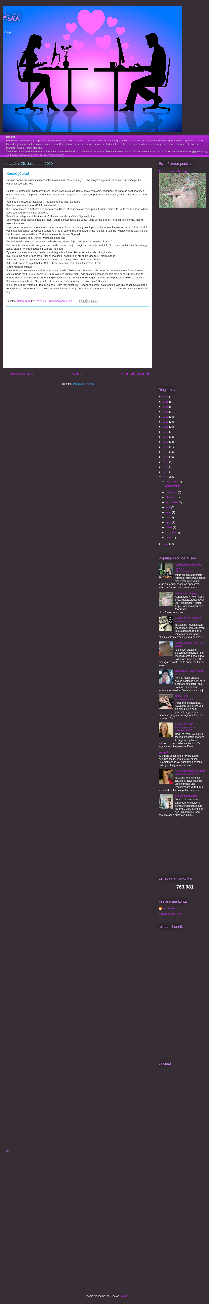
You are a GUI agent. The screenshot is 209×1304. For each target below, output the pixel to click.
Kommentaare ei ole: (61, 300)
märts (169, 527)
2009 (166, 543)
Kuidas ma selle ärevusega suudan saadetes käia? (185, 727)
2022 (166, 416)
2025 (166, 401)
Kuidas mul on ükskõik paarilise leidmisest (188, 619)
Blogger (124, 1295)
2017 (166, 441)
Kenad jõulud (17, 174)
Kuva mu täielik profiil (171, 913)
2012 (166, 467)
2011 (166, 471)
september (172, 502)
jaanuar (170, 537)
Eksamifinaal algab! (186, 795)
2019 (166, 431)
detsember (172, 481)
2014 (166, 456)
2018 (166, 436)
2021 (166, 421)
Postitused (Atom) (83, 383)
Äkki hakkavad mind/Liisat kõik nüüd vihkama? (190, 772)
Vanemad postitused (135, 373)
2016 (166, 446)
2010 (166, 477)
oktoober (171, 497)
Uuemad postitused (19, 373)
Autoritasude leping (173, 171)
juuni (169, 512)
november (172, 492)
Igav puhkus (166, 752)
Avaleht (77, 373)
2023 (166, 411)
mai (168, 517)
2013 (166, 462)
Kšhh (12, 18)
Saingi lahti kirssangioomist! (184, 698)
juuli (168, 507)
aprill (169, 522)
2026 (166, 396)
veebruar (171, 532)
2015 (166, 451)
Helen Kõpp (170, 908)
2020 (166, 426)
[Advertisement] (77, 337)
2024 (166, 406)
